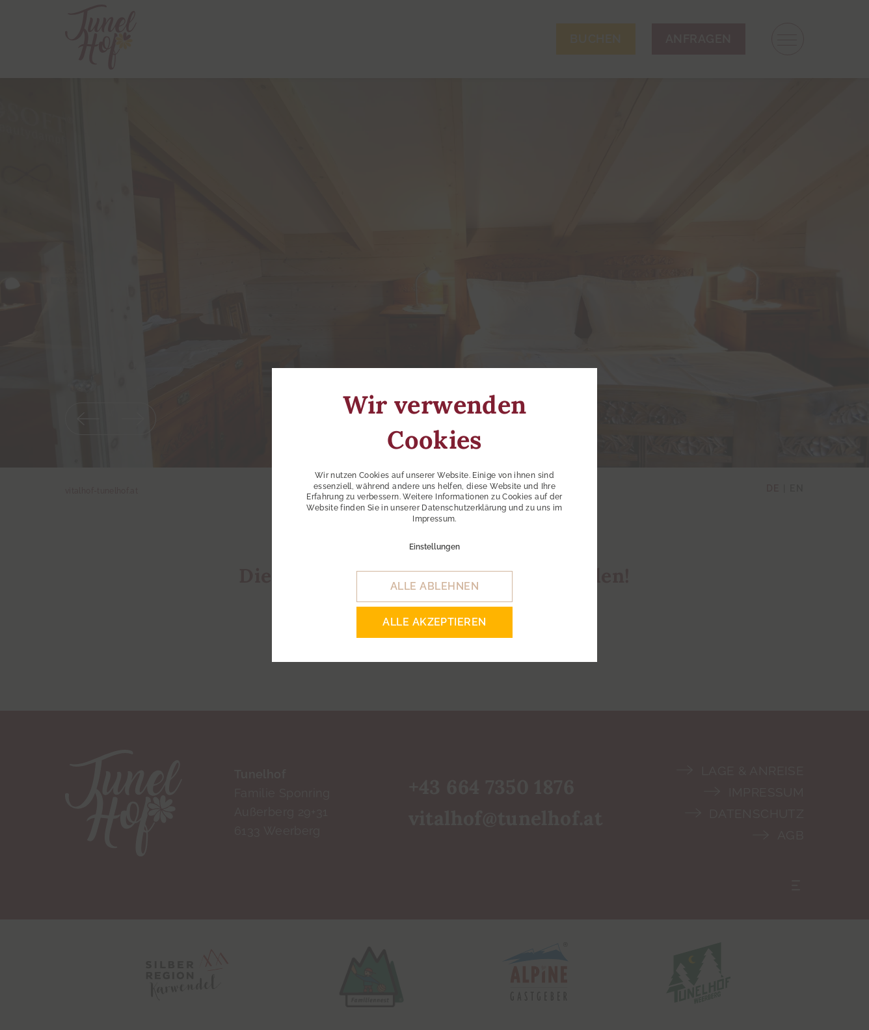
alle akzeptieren (434, 622)
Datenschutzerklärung (463, 507)
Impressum (433, 518)
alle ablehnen (434, 586)
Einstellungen (434, 546)
